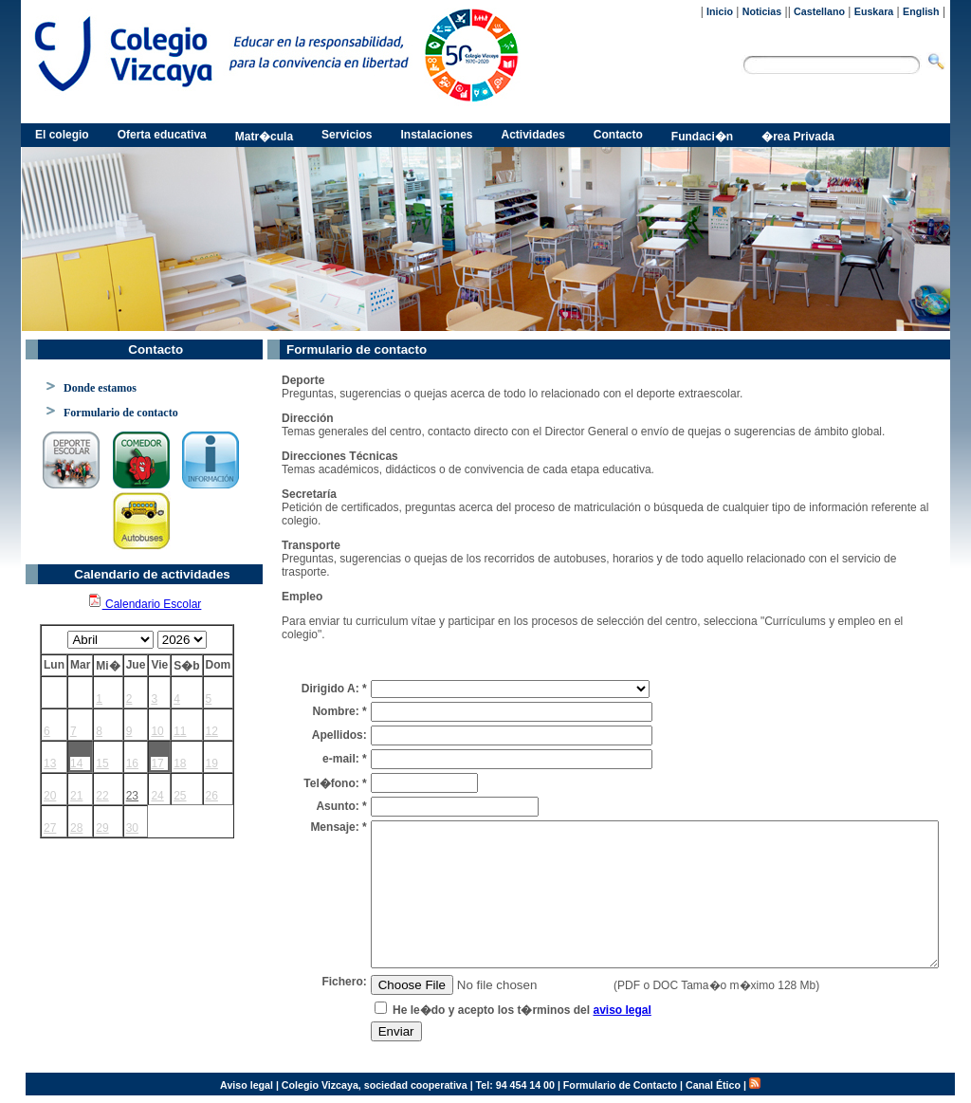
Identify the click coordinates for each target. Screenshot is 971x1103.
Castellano (819, 11)
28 (76, 828)
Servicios (346, 134)
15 (102, 763)
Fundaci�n (702, 136)
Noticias (761, 11)
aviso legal (621, 1010)
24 (157, 795)
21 (76, 795)
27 (50, 828)
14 (76, 763)
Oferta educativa (162, 134)
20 (50, 795)
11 (180, 731)
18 (180, 763)
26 (212, 795)
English (921, 11)
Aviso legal (246, 1085)
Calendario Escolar (144, 604)
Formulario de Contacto (620, 1085)
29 (102, 828)
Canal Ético (713, 1085)
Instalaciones (436, 134)
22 (102, 795)
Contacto (618, 134)
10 (157, 731)
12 (212, 731)
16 (132, 763)
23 (132, 795)
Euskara (873, 11)
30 (132, 828)
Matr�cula (264, 136)
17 (157, 763)
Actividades (533, 134)
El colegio (62, 134)
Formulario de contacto (121, 412)
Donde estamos (100, 388)
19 (212, 763)
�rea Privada (797, 136)
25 (180, 795)
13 (50, 763)
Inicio (719, 11)
